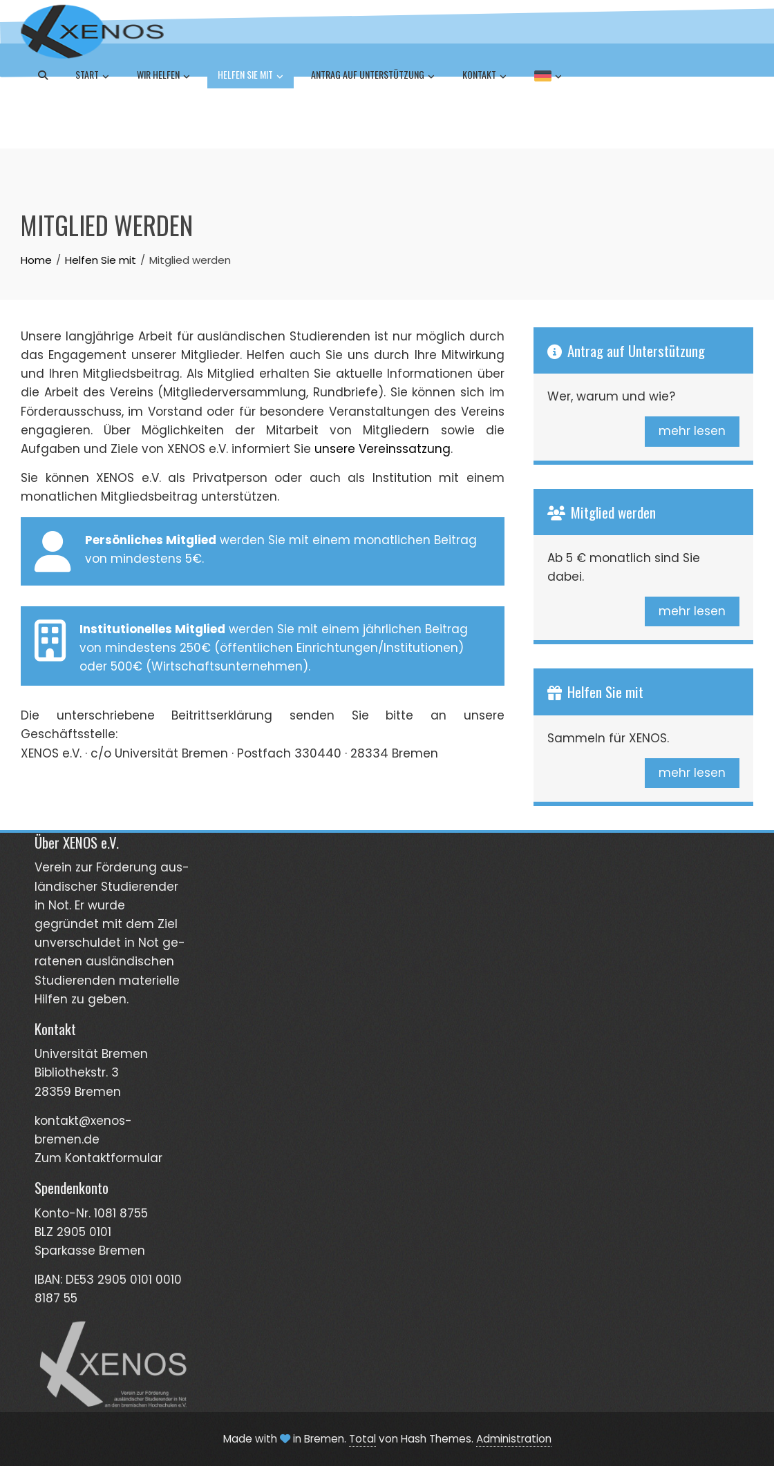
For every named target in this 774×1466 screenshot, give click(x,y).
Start (92, 76)
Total (362, 1438)
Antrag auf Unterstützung (373, 76)
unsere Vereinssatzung (382, 449)
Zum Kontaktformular (98, 1158)
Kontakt (484, 76)
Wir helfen (163, 76)
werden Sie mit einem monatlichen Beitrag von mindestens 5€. (256, 551)
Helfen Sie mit (250, 76)
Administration (513, 1438)
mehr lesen (692, 431)
